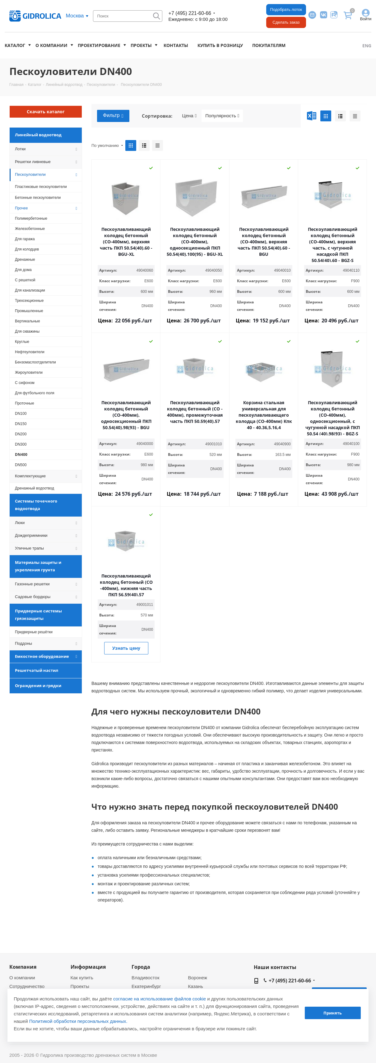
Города (141, 966)
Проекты (141, 45)
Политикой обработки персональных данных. (78, 1021)
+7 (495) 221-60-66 (190, 13)
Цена (189, 115)
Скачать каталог (46, 112)
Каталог (15, 45)
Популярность (222, 115)
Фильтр (113, 116)
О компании (51, 45)
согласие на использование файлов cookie (159, 998)
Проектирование (99, 45)
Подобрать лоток (286, 9)
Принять (332, 1013)
